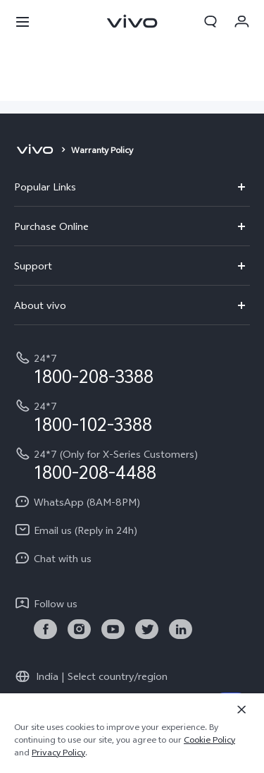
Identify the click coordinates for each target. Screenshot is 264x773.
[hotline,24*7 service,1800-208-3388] (132, 367)
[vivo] (35, 150)
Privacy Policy (58, 752)
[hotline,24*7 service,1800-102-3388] (132, 415)
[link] (45, 629)
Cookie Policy (209, 740)
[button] (22, 21)
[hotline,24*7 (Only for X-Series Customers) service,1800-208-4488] (132, 463)
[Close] (241, 709)
